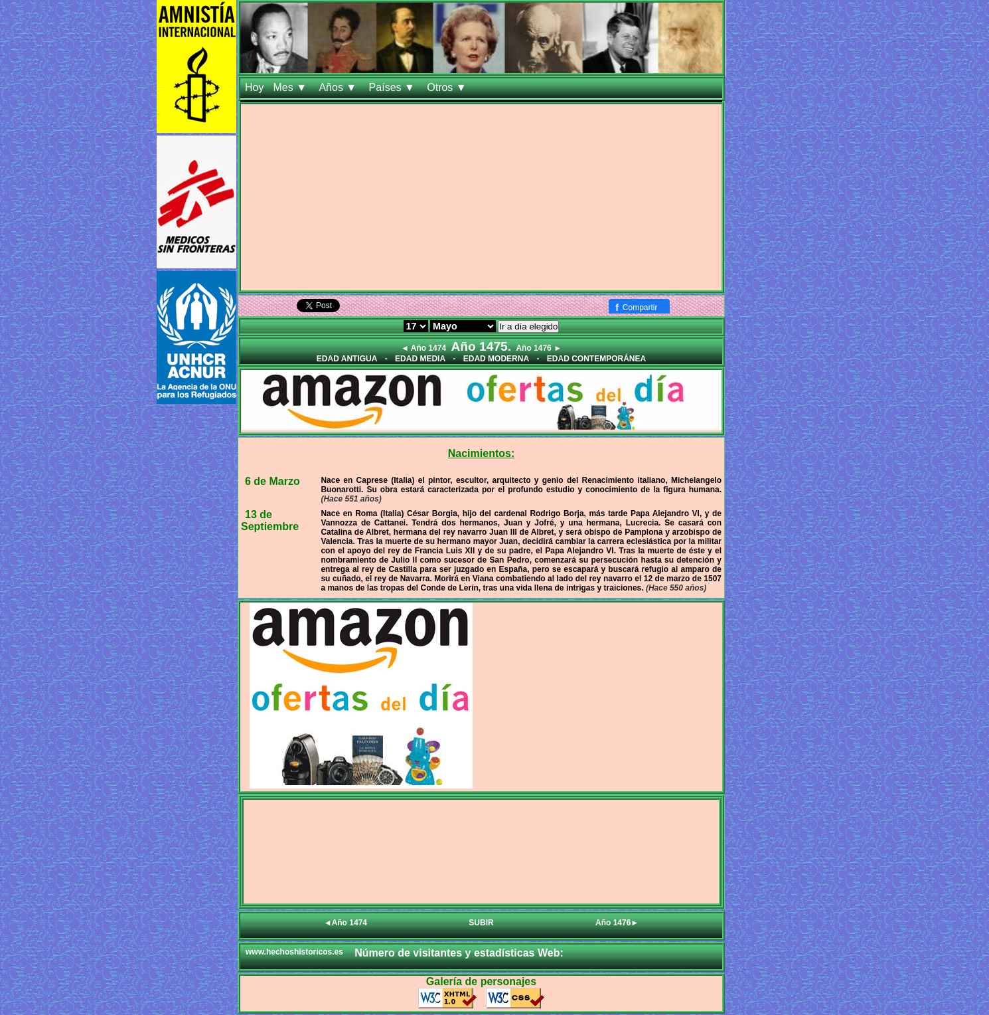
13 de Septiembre (270, 520)
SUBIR (481, 922)
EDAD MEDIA (420, 358)
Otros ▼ (448, 87)
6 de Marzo (272, 481)
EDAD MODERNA (496, 358)
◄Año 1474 (345, 922)
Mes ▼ (291, 87)
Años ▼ (339, 87)
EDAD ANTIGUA (347, 358)
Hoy (254, 87)
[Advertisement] (481, 197)
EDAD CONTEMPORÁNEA (596, 358)
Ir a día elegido (528, 326)
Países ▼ (393, 87)
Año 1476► (617, 922)
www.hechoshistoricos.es (294, 952)
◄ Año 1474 (423, 348)
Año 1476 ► (539, 348)
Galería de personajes (481, 981)
